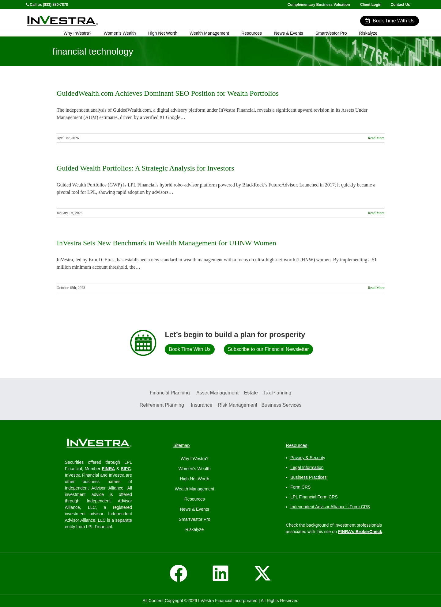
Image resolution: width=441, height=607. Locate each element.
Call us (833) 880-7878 (47, 4)
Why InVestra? (78, 33)
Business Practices (308, 477)
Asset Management (217, 392)
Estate (251, 392)
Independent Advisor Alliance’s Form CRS (330, 506)
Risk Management (237, 405)
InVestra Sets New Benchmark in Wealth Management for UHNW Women (166, 243)
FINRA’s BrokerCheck (360, 531)
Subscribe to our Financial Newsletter (268, 349)
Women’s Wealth (120, 33)
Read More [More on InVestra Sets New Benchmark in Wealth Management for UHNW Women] (376, 288)
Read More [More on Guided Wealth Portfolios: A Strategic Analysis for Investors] (376, 213)
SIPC (126, 468)
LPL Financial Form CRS (313, 496)
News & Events (288, 33)
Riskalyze (368, 33)
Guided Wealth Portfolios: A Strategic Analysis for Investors (145, 168)
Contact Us (400, 4)
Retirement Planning (162, 405)
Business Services (281, 405)
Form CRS (300, 487)
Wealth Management (209, 33)
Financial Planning (170, 392)
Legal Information (306, 467)
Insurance (201, 405)
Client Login (370, 4)
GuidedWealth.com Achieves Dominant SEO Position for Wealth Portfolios (168, 93)
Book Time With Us (389, 21)
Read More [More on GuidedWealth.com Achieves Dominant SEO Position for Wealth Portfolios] (376, 138)
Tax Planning (277, 392)
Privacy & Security (307, 457)
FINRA (108, 468)
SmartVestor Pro (331, 33)
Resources (251, 33)
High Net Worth (162, 33)
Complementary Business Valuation (319, 4)
